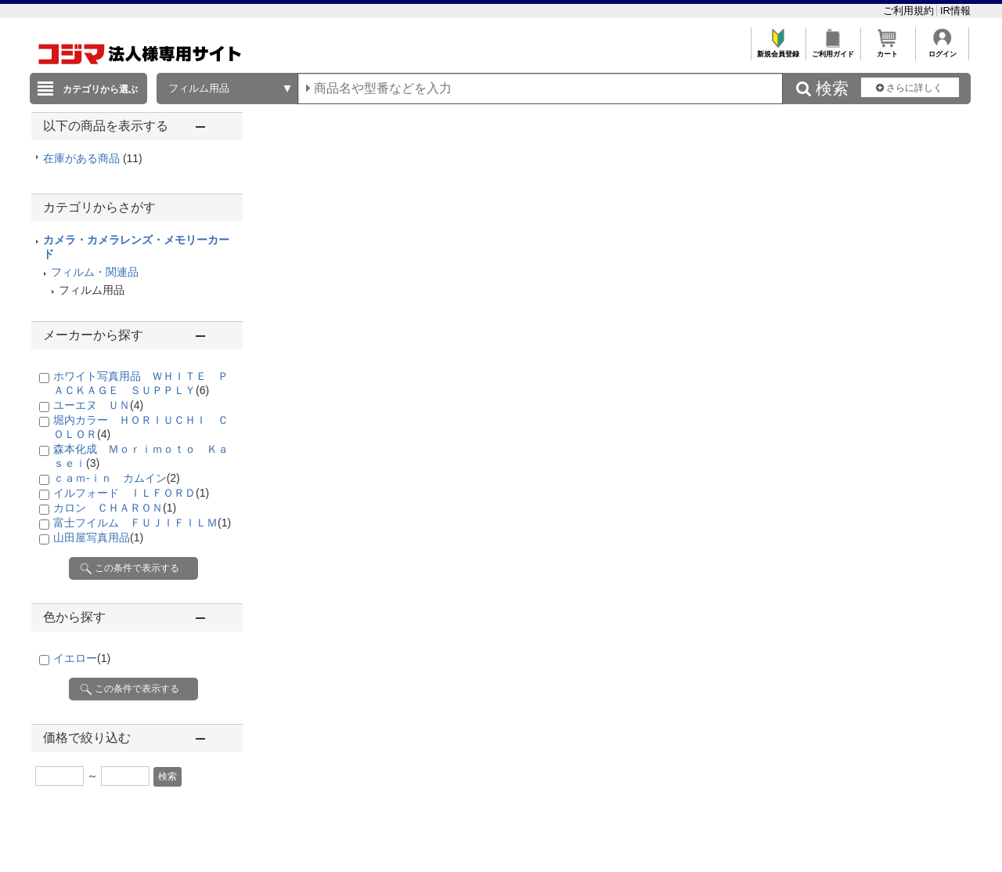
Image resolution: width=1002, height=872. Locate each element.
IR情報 (955, 10)
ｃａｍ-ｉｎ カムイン (116, 478)
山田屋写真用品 (98, 537)
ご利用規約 (910, 10)
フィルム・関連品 (95, 272)
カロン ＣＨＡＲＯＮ (114, 507)
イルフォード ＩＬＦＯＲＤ (131, 493)
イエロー (81, 658)
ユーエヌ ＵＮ (98, 405)
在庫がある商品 (92, 158)
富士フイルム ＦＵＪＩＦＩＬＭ (142, 522)
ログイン (942, 50)
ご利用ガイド (832, 50)
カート (887, 50)
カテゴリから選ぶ (100, 89)
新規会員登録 (777, 50)
